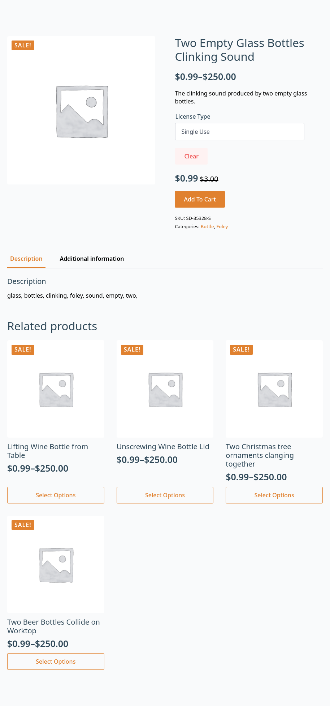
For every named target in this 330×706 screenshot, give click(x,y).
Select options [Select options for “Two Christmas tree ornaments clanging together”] (274, 495)
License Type (192, 116)
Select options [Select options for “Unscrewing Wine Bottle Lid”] (165, 495)
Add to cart (200, 199)
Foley (222, 226)
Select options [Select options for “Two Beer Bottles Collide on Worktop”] (55, 661)
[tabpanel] (165, 288)
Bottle (207, 226)
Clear (191, 156)
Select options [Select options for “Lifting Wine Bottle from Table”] (55, 495)
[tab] (26, 259)
